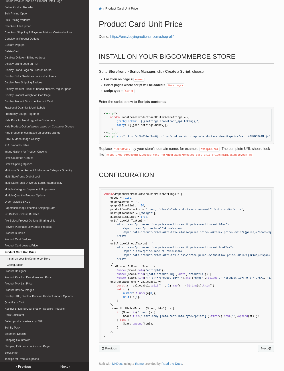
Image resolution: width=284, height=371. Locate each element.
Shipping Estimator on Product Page (26, 346)
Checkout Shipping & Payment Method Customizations (38, 32)
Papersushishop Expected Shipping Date (29, 208)
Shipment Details (15, 333)
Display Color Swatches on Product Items (30, 76)
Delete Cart (11, 51)
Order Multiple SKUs (17, 201)
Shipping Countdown (17, 340)
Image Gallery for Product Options (25, 151)
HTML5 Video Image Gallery (22, 139)
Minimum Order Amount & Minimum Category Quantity (38, 170)
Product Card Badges (17, 239)
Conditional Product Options (21, 38)
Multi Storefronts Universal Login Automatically (33, 182)
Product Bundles (14, 233)
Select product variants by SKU (23, 321)
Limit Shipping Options (18, 164)
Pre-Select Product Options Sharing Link (29, 220)
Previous (109, 348)
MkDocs (117, 363)
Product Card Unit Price (18, 252)
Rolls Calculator (14, 315)
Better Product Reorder (18, 7)
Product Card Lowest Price (21, 245)
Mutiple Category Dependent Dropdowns (29, 189)
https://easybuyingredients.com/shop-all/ (142, 36)
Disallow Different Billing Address (24, 57)
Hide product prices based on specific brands (32, 132)
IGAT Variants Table (16, 145)
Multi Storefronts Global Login (22, 176)
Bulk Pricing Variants (17, 20)
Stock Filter (11, 352)
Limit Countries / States (18, 157)
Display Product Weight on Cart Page (27, 95)
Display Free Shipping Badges (23, 82)
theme (139, 363)
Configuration (15, 264)
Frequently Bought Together (21, 113)
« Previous (24, 366)
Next (266, 348)
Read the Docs (172, 363)
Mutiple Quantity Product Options (24, 195)
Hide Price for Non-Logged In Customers (29, 120)
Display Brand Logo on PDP (21, 63)
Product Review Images (19, 290)
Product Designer (15, 271)
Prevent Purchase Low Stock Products (28, 226)
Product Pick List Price (18, 283)
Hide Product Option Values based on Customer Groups (39, 126)
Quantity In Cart (14, 302)
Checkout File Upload (17, 26)
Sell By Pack (12, 327)
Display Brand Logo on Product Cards (27, 70)
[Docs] (100, 8)
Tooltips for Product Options (21, 359)
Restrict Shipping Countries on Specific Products (34, 308)
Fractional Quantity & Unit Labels (24, 107)
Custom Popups (14, 44)
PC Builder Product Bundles (21, 214)
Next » (65, 366)
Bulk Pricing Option (16, 13)
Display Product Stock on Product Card (28, 101)
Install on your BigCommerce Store (28, 258)
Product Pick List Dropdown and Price (27, 277)
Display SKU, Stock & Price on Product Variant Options (38, 296)
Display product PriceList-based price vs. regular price (37, 89)
